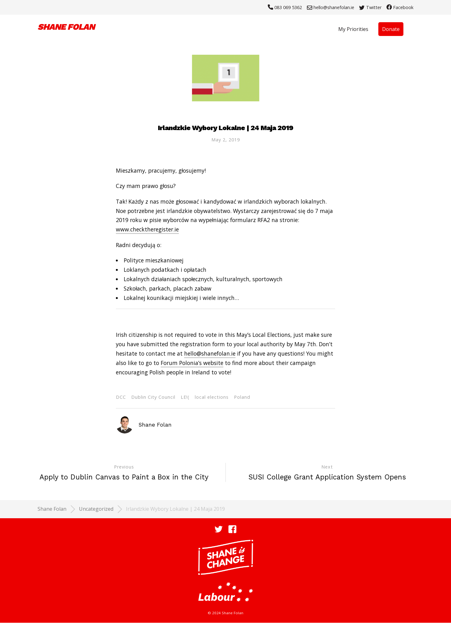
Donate (391, 29)
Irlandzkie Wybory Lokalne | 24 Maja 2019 (175, 508)
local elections (212, 397)
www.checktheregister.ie (147, 229)
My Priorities (353, 29)
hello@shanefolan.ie (210, 353)
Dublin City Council (153, 397)
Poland (242, 397)
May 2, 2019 (225, 140)
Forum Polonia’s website (192, 363)
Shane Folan (52, 508)
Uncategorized (96, 508)
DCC (121, 397)
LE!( (185, 397)
